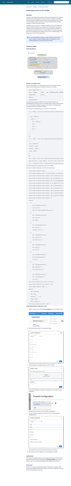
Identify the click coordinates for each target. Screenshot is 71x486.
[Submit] (55, 2)
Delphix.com (43, 2)
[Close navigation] (17, 7)
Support (32, 2)
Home (29, 2)
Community (37, 2)
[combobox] (61, 2)
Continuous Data (9, 2)
